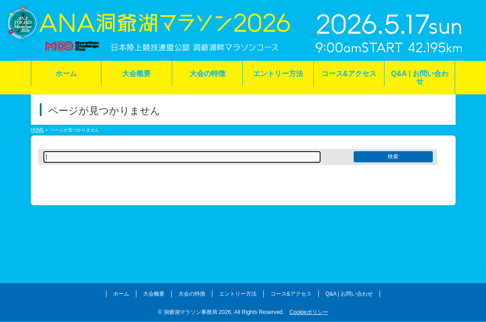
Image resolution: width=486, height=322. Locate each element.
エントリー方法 (238, 294)
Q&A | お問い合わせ (349, 294)
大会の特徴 (191, 294)
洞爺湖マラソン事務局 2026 (197, 312)
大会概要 (154, 294)
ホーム (121, 294)
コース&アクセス (291, 294)
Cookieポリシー (308, 312)
